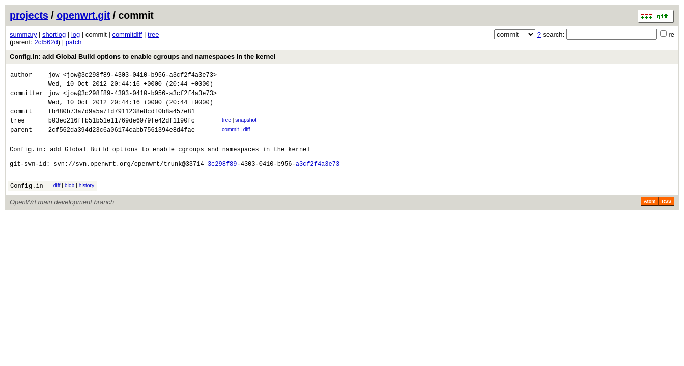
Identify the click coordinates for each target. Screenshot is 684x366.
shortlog (54, 34)
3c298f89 (222, 178)
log (75, 34)
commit (230, 138)
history (86, 200)
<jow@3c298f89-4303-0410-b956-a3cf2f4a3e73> (140, 76)
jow (54, 76)
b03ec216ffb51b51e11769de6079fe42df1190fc (121, 129)
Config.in (26, 202)
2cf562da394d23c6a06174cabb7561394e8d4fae (121, 140)
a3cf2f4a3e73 (317, 178)
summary (23, 34)
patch (74, 42)
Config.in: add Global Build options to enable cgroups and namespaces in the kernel (142, 56)
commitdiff (127, 34)
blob (70, 200)
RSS (666, 218)
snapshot (245, 128)
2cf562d (46, 42)
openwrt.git (83, 15)
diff (246, 138)
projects (29, 15)
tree (153, 34)
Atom (650, 218)
